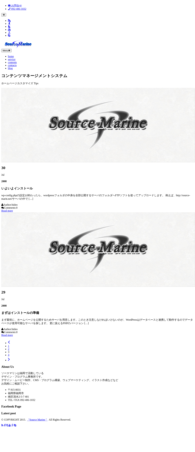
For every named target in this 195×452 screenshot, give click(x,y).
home (11, 56)
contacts (12, 65)
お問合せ (15, 5)
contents (12, 62)
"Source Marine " (37, 419)
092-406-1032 (17, 8)
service (11, 59)
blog (10, 68)
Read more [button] (7, 210)
